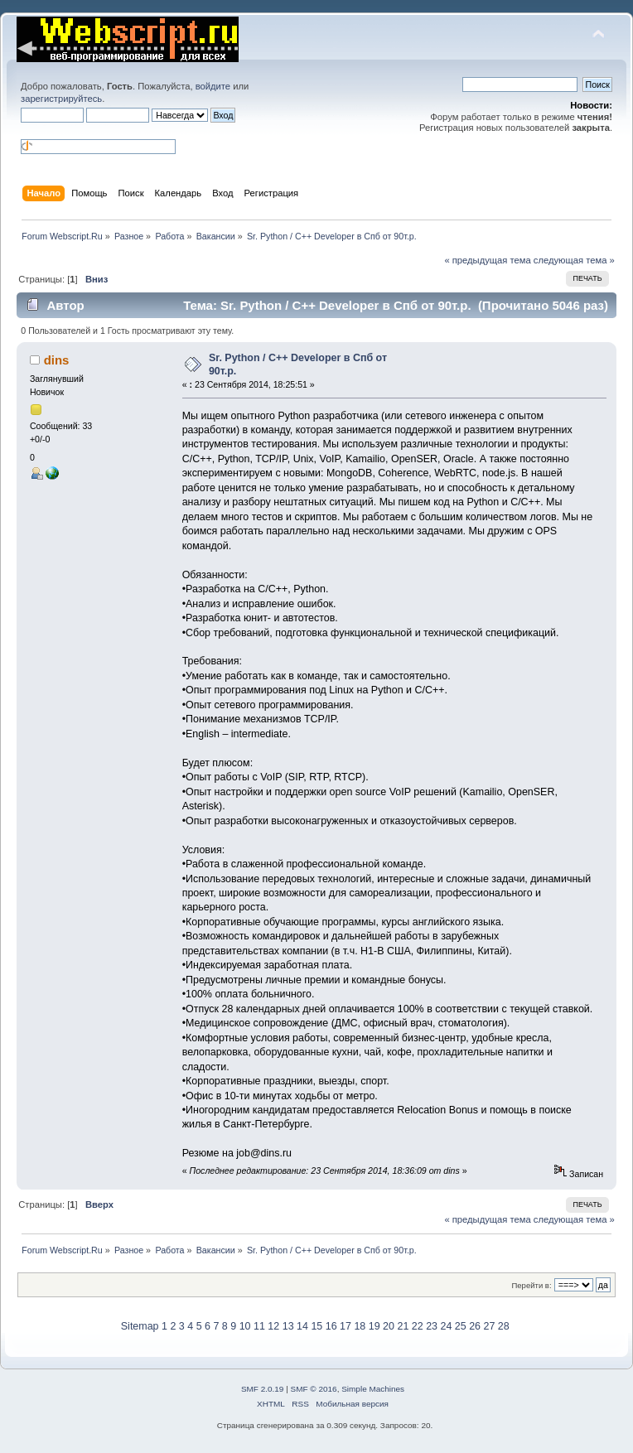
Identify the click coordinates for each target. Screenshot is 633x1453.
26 (475, 1326)
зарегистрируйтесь (61, 99)
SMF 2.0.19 (262, 1388)
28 (504, 1326)
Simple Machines (372, 1388)
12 (273, 1326)
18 (359, 1326)
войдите (213, 86)
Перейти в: (531, 1285)
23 (431, 1326)
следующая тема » (574, 260)
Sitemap (140, 1326)
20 (388, 1326)
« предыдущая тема (487, 260)
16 (331, 1326)
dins (57, 360)
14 (302, 1326)
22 (417, 1326)
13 (288, 1326)
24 (446, 1326)
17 (345, 1326)
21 (402, 1326)
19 (374, 1326)
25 (460, 1326)
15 (316, 1326)
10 (245, 1326)
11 (259, 1326)
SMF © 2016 (314, 1388)
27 (489, 1326)
